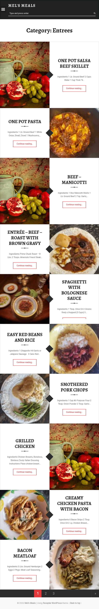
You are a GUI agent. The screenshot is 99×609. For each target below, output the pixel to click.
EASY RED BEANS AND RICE (25, 337)
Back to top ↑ (76, 603)
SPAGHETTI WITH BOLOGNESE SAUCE (74, 290)
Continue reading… (76, 87)
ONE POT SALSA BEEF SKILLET (74, 63)
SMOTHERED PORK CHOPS (74, 387)
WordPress (57, 603)
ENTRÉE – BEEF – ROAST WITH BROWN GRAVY (24, 237)
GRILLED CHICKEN (25, 443)
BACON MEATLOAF (24, 553)
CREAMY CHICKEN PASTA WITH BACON (74, 503)
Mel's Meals (30, 603)
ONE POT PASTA (25, 121)
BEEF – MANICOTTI (74, 179)
